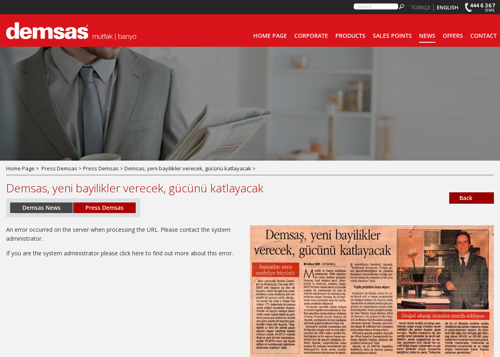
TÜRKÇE (420, 7)
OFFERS (453, 35)
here (138, 253)
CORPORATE (311, 35)
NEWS (427, 35)
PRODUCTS (350, 35)
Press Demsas (104, 207)
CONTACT (483, 35)
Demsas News (41, 207)
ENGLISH (448, 7)
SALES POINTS (392, 35)
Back (465, 198)
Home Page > (22, 168)
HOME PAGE (270, 35)
